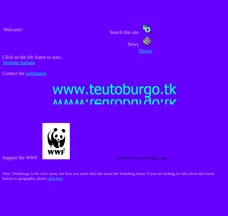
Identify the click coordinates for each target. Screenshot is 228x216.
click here (55, 178)
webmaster (36, 73)
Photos (145, 50)
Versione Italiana (18, 62)
